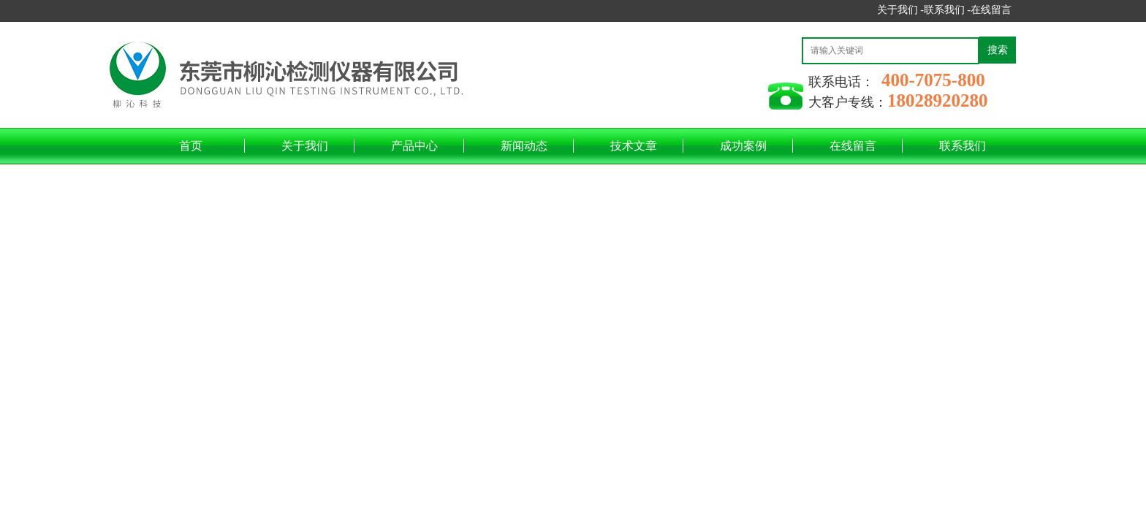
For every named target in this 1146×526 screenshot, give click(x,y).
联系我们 (962, 146)
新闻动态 (524, 146)
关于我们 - (900, 9)
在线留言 (991, 9)
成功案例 (743, 146)
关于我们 (304, 146)
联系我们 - (947, 9)
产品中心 (414, 146)
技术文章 (633, 146)
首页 (190, 146)
